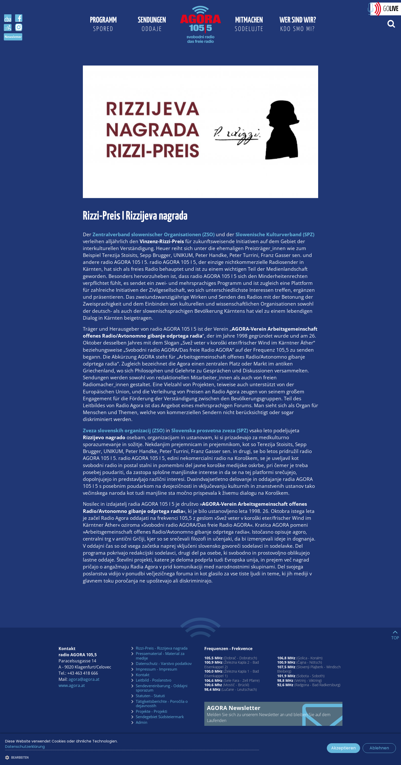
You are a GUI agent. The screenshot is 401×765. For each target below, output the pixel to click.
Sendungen (151, 25)
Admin (141, 722)
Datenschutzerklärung (25, 746)
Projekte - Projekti (151, 711)
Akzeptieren (343, 748)
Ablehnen (379, 748)
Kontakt (142, 675)
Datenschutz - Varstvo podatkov (164, 663)
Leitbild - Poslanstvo (153, 680)
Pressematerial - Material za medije (160, 655)
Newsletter (13, 37)
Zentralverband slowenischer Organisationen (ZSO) (154, 234)
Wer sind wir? (297, 25)
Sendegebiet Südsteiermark (160, 717)
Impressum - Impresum (156, 669)
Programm (103, 25)
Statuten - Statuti (150, 696)
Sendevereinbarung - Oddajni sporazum (161, 688)
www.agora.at (72, 685)
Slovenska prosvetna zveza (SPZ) (209, 430)
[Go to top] (395, 634)
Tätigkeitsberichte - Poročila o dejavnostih (162, 703)
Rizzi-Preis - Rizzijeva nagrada (161, 648)
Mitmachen (249, 25)
